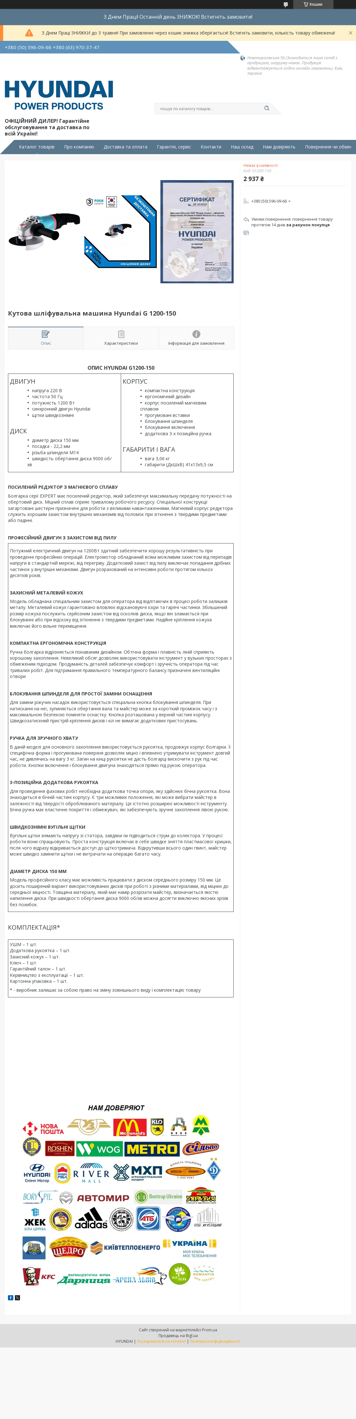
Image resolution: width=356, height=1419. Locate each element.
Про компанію (79, 147)
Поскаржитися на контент (161, 1341)
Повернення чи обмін (328, 147)
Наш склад (242, 147)
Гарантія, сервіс (174, 147)
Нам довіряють (279, 147)
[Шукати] (267, 108)
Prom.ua (209, 1330)
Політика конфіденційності (215, 1341)
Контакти (211, 147)
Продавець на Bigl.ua (178, 1335)
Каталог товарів (37, 147)
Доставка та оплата (125, 147)
